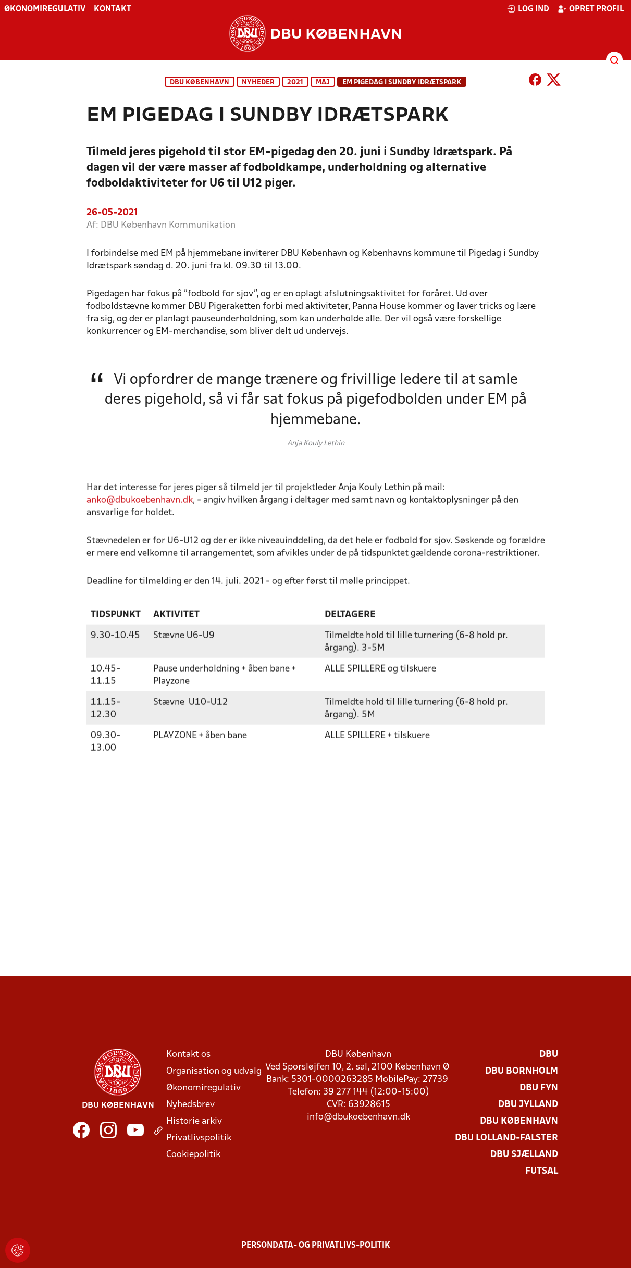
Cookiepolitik (193, 1154)
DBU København (199, 82)
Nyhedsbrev (190, 1104)
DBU (548, 1054)
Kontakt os (188, 1054)
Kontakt (112, 9)
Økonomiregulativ (44, 9)
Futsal (541, 1171)
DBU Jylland (528, 1104)
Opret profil (591, 9)
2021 (295, 82)
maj (323, 82)
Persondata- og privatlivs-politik (315, 1245)
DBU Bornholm (521, 1071)
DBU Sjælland (524, 1154)
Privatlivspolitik (198, 1138)
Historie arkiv (194, 1121)
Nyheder (258, 82)
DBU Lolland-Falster (506, 1138)
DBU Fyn (538, 1088)
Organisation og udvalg (214, 1071)
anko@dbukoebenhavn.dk (139, 515)
